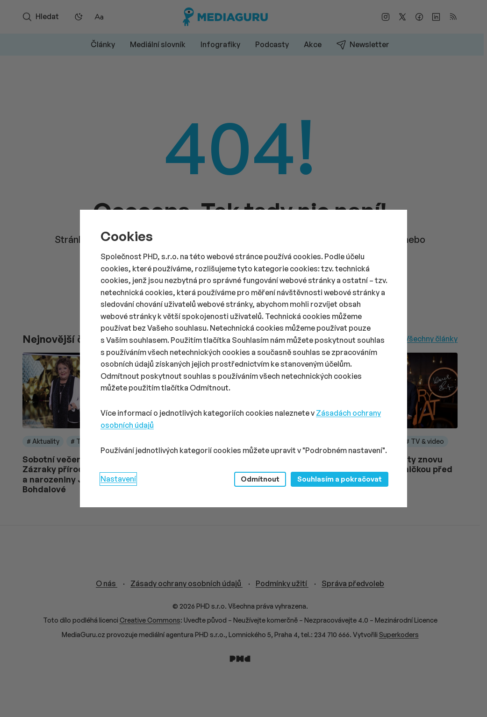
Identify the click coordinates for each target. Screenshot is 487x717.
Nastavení (118, 478)
